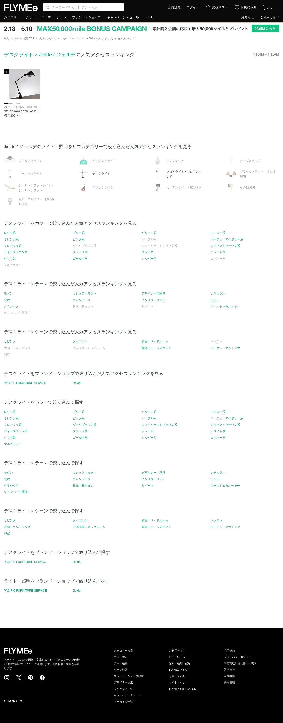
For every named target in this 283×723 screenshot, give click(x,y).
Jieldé (76, 383)
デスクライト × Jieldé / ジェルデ (40, 54)
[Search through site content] (83, 7)
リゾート (148, 485)
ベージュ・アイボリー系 (227, 239)
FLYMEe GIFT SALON (182, 688)
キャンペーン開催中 (17, 492)
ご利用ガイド (269, 17)
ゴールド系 (80, 258)
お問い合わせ (177, 676)
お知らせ (247, 17)
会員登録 (174, 7)
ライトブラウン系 (16, 252)
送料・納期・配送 (180, 663)
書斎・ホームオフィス (156, 348)
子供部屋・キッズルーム (89, 527)
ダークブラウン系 (84, 425)
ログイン (192, 7)
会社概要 (229, 676)
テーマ (46, 17)
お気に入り (249, 7)
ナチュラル (218, 293)
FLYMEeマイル (178, 669)
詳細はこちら (265, 28)
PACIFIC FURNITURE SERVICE (25, 383)
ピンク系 (79, 239)
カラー (30, 17)
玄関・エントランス (17, 527)
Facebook (42, 678)
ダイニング (80, 341)
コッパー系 (218, 437)
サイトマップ (177, 682)
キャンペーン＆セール (123, 17)
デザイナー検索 (123, 682)
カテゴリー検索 (123, 650)
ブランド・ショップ (86, 17)
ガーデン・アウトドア (225, 348)
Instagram (7, 678)
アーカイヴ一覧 (123, 701)
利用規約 (229, 650)
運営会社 (229, 669)
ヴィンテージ (81, 300)
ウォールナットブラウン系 (159, 425)
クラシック (11, 306)
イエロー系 (218, 233)
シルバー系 (149, 258)
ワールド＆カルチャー (225, 306)
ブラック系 (80, 252)
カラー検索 (120, 656)
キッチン (216, 520)
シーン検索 (120, 669)
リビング (10, 341)
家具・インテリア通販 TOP (19, 38)
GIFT (149, 17)
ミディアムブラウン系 (225, 246)
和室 (7, 533)
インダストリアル (153, 300)
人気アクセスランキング (52, 38)
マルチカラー (13, 444)
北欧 (7, 300)
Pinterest (30, 678)
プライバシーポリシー (237, 656)
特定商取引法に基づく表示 (240, 663)
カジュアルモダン (84, 293)
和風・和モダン (83, 485)
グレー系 (148, 252)
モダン (8, 293)
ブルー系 (79, 233)
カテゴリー (12, 17)
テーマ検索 (120, 663)
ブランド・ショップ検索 (129, 676)
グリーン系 (149, 233)
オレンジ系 (11, 239)
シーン (61, 17)
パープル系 (149, 418)
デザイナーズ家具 (153, 293)
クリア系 (10, 258)
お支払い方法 (177, 656)
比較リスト (220, 7)
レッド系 (10, 233)
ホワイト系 (218, 252)
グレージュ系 (13, 246)
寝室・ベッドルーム (155, 341)
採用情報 (229, 682)
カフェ (215, 300)
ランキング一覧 (123, 688)
